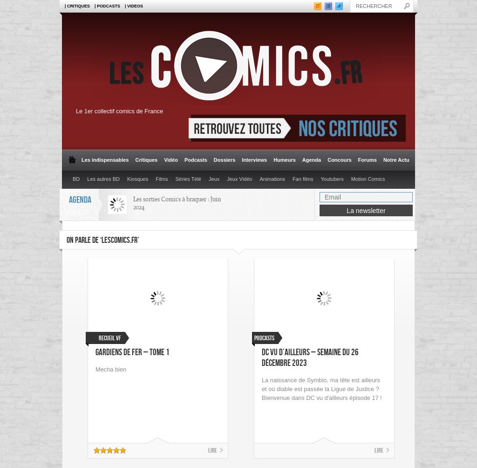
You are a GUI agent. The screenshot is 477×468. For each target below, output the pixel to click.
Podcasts (195, 160)
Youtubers (332, 179)
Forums (367, 160)
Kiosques (137, 179)
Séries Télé (188, 179)
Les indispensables (105, 160)
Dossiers (224, 160)
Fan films (303, 179)
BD (76, 179)
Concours (339, 160)
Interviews (254, 160)
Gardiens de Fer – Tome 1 (132, 352)
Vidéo (171, 160)
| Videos (134, 6)
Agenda (311, 160)
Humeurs (284, 160)
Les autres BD (103, 179)
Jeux (214, 179)
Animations (272, 179)
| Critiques (77, 6)
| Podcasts (107, 6)
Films (162, 179)
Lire (212, 450)
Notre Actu (396, 160)
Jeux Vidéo (239, 179)
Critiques (146, 160)
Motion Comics (368, 179)
